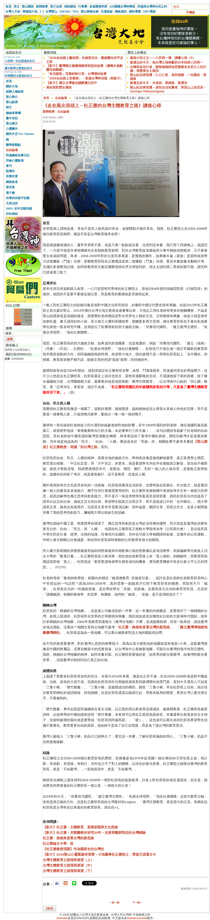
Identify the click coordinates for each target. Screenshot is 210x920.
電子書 (10, 193)
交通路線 (107, 11)
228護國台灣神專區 (122, 6)
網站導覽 (135, 11)
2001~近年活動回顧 (19, 208)
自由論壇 (12, 150)
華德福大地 (30, 11)
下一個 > (137, 902)
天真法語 (12, 203)
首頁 (8, 6)
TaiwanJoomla (137, 918)
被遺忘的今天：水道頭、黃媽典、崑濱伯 (158, 83)
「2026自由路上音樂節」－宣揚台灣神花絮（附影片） (84, 78)
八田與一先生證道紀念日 (20, 61)
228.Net (65, 11)
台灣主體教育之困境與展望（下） (68, 871)
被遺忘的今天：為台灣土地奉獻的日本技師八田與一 (166, 62)
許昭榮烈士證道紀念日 (18, 75)
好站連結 (12, 213)
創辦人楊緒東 (15, 91)
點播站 (10, 171)
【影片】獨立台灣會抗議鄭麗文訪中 (71, 83)
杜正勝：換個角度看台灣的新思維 (144, 627)
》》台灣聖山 (48, 11)
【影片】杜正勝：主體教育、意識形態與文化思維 (80, 827)
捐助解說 (70, 6)
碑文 (9, 107)
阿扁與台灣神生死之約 (152, 6)
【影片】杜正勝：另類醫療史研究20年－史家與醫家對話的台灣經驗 (94, 832)
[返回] (49, 908)
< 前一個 (114, 902)
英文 (17, 6)
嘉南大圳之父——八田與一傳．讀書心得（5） (162, 58)
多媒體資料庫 (98, 6)
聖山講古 (12, 123)
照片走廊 (56, 6)
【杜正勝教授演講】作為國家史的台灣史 (73, 849)
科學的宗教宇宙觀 (18, 198)
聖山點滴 (12, 102)
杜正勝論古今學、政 (58, 843)
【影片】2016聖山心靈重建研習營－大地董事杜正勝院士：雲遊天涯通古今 (99, 854)
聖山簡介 (12, 97)
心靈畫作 (12, 128)
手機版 (190, 12)
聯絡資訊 (121, 11)
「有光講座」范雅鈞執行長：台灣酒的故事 (76, 74)
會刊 (9, 165)
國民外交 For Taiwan (20, 134)
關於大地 (12, 86)
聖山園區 (28, 6)
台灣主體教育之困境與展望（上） (68, 860)
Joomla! (62, 918)
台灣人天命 (12, 11)
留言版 (10, 187)
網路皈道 (12, 182)
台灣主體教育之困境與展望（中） (68, 865)
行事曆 (82, 6)
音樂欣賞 (12, 176)
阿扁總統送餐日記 (18, 155)
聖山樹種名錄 (90, 11)
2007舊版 (149, 11)
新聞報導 (42, 6)
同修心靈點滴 (15, 160)
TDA (75, 11)
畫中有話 (12, 118)
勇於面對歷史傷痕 (59, 87)
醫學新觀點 (13, 145)
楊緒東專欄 (13, 113)
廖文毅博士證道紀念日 (18, 68)
